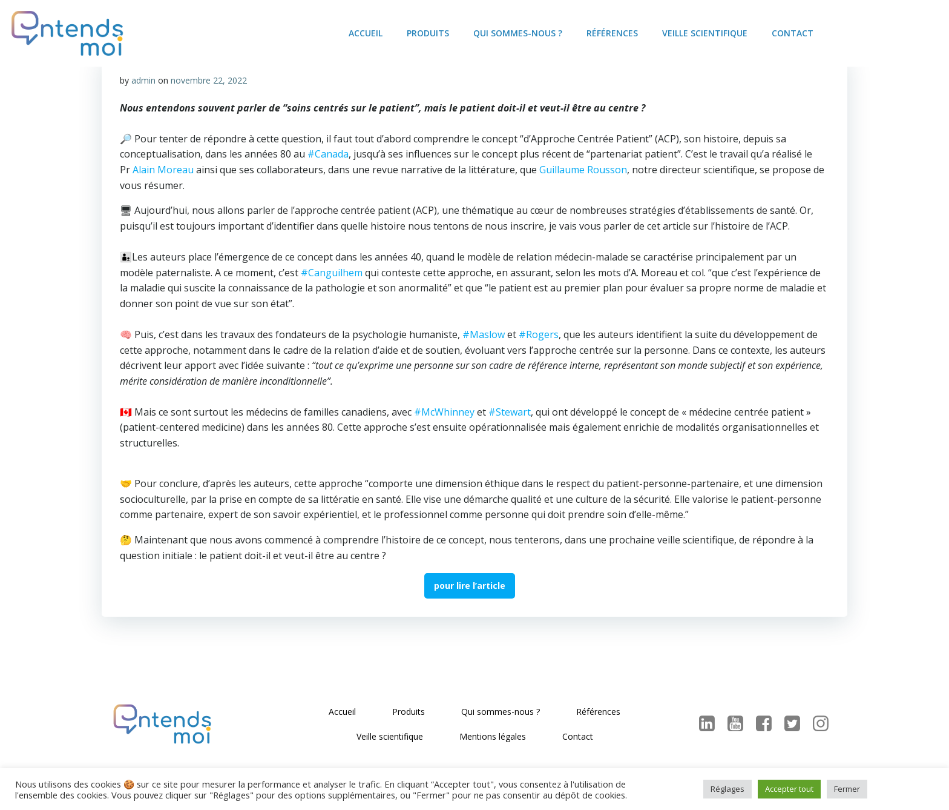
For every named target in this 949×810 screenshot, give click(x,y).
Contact (792, 33)
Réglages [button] (727, 788)
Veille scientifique (704, 33)
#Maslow (483, 334)
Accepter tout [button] (789, 788)
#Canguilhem (332, 272)
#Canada (328, 154)
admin (143, 80)
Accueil (366, 33)
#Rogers (539, 334)
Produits (428, 33)
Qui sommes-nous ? (517, 33)
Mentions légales (492, 736)
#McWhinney (444, 412)
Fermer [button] (847, 788)
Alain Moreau (163, 169)
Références (612, 33)
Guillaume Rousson (583, 169)
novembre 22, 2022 (209, 80)
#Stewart (509, 412)
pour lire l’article (469, 585)
